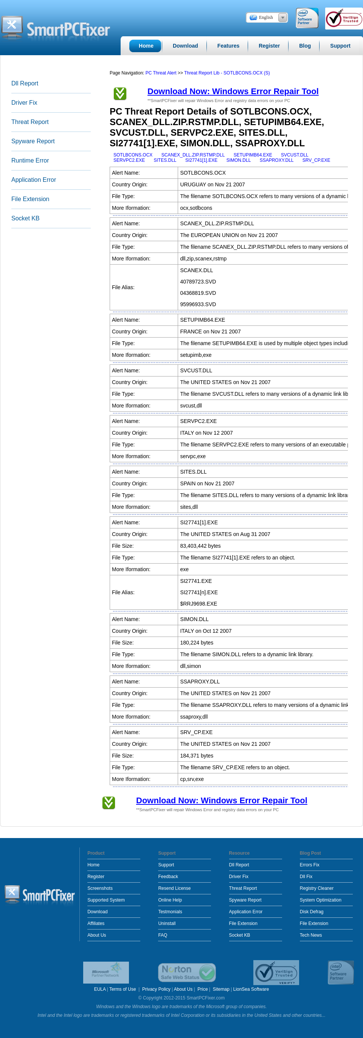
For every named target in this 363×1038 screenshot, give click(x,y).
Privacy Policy (156, 989)
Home (93, 865)
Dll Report (24, 83)
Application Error (33, 180)
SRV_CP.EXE (316, 160)
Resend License (174, 888)
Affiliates (95, 923)
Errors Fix (310, 865)
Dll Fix (306, 876)
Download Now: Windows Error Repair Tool (233, 91)
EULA (100, 989)
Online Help (170, 900)
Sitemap (221, 989)
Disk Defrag (312, 911)
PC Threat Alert (161, 73)
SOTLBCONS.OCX (132, 155)
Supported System (106, 900)
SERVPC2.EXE (129, 160)
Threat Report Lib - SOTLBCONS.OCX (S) (227, 73)
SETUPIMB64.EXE (253, 155)
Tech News (311, 935)
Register (95, 876)
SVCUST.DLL (295, 155)
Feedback (168, 876)
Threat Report (30, 122)
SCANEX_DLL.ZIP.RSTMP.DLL (193, 155)
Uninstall (166, 923)
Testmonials (170, 911)
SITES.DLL (165, 160)
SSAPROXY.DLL (277, 160)
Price (202, 989)
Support (166, 865)
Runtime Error (30, 160)
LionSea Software (251, 989)
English (266, 17)
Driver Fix (24, 102)
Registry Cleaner (317, 888)
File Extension (30, 199)
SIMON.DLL (238, 160)
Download (97, 911)
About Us (96, 935)
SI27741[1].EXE (201, 160)
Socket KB (25, 218)
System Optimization (320, 900)
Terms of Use (123, 989)
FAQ (162, 935)
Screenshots (100, 888)
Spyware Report (33, 141)
